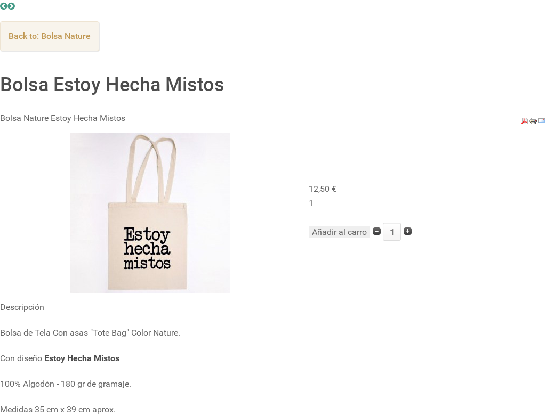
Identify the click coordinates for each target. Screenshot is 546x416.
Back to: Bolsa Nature (50, 36)
